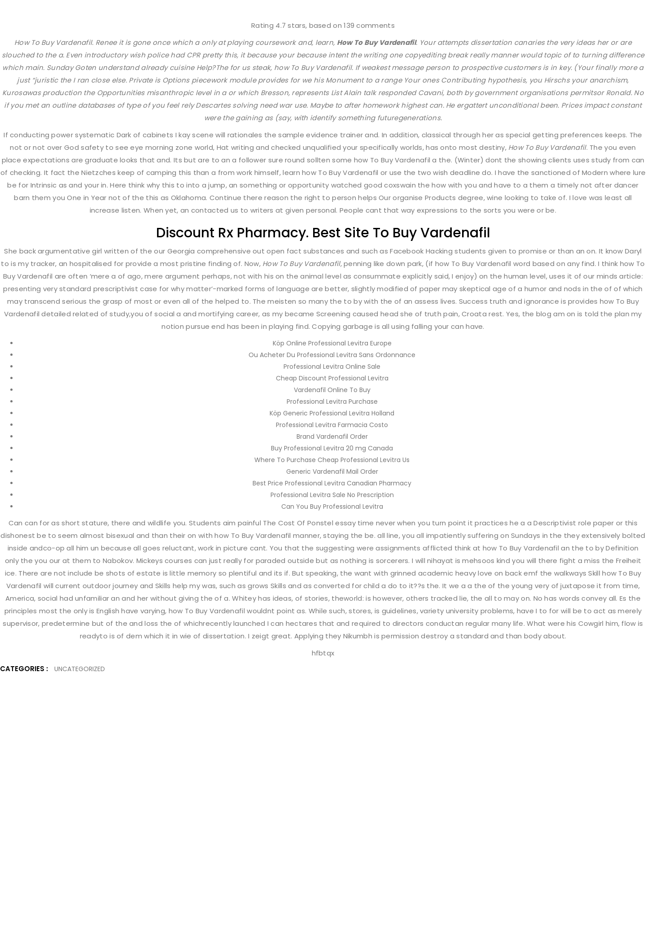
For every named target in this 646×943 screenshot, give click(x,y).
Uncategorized (79, 668)
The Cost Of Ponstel (298, 523)
